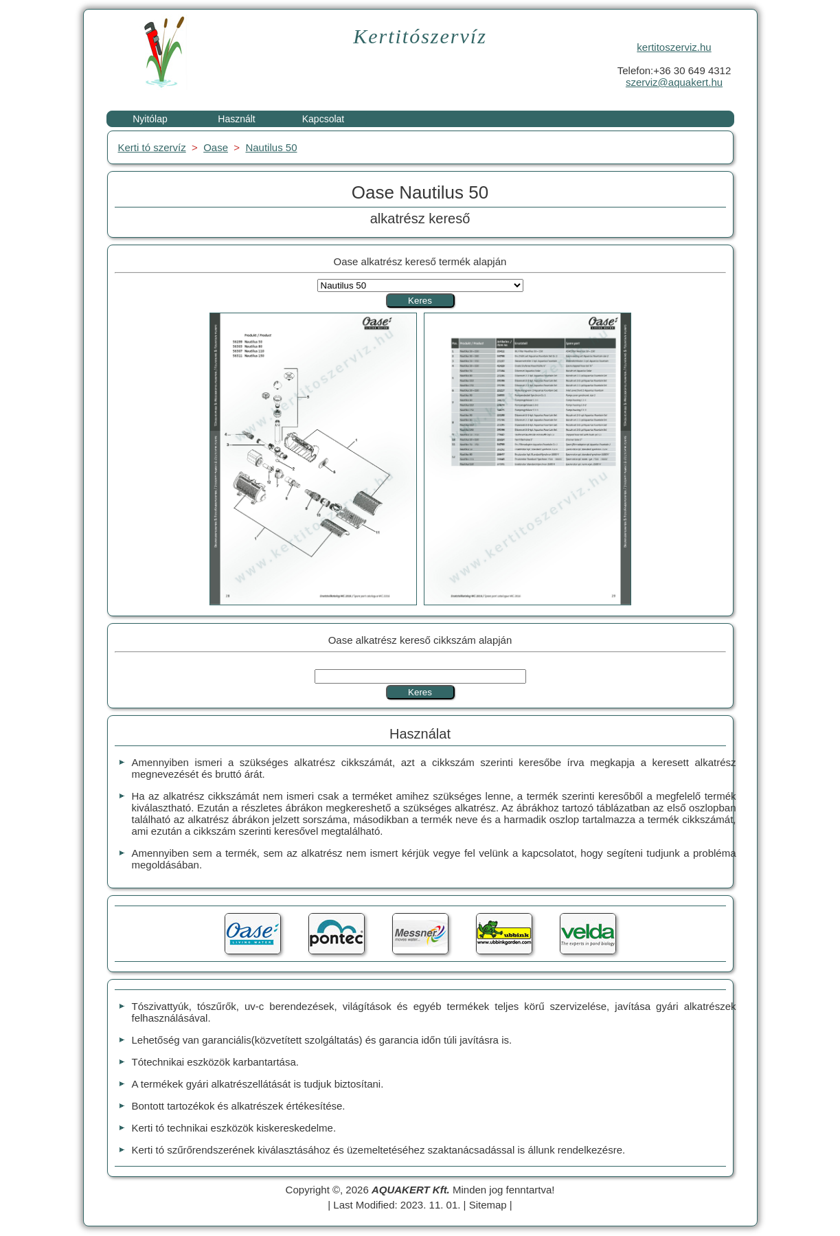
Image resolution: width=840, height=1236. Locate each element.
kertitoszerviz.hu (674, 47)
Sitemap (488, 1205)
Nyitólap (150, 118)
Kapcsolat (323, 118)
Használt (236, 118)
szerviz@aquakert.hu (674, 82)
